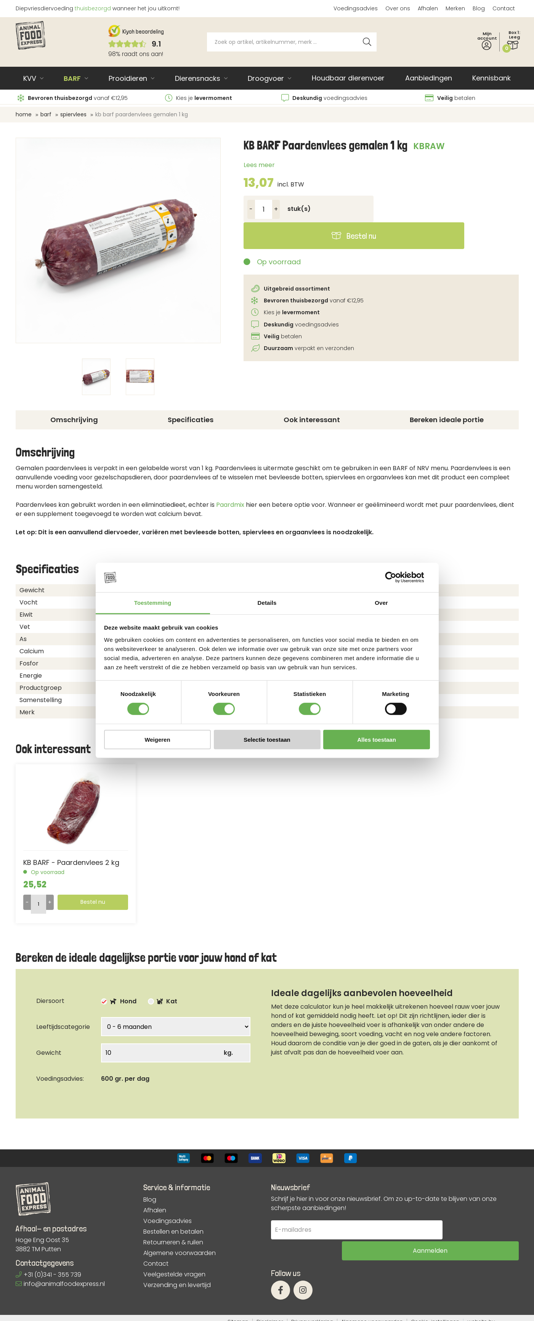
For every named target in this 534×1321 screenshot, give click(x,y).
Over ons (397, 8)
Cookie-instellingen (435, 1314)
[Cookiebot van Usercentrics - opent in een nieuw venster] (396, 577)
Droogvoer (266, 78)
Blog (479, 8)
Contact (503, 8)
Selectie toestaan (267, 739)
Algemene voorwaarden (179, 1253)
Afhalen (428, 8)
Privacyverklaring (312, 1314)
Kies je (198, 98)
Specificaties (190, 419)
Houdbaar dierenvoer (348, 78)
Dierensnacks (197, 78)
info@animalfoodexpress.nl (60, 1283)
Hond (118, 1001)
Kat (162, 1001)
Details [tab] (267, 602)
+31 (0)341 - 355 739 (48, 1274)
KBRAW (429, 146)
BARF (72, 78)
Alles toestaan (376, 739)
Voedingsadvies (356, 8)
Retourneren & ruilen (173, 1242)
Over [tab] (381, 602)
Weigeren (157, 739)
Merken (455, 8)
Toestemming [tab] (153, 602)
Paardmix (230, 504)
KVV (29, 78)
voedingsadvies (324, 98)
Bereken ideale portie (447, 419)
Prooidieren (128, 78)
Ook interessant (312, 419)
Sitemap (238, 1314)
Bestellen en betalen (173, 1232)
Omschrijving (74, 419)
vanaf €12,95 (73, 98)
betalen (450, 98)
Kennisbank (491, 78)
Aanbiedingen (428, 78)
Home (24, 114)
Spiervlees (73, 114)
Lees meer (259, 165)
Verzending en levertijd (177, 1285)
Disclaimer (270, 1314)
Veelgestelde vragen (174, 1274)
